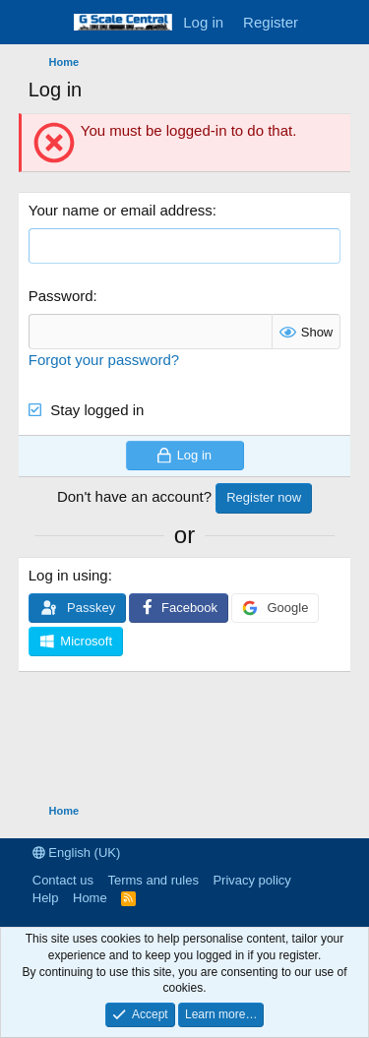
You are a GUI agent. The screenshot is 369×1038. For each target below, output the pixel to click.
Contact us (62, 880)
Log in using (68, 575)
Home (90, 897)
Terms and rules (152, 880)
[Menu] (46, 22)
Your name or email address (121, 210)
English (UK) (76, 852)
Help (45, 897)
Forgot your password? (104, 359)
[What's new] (327, 22)
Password (61, 295)
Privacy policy (251, 880)
